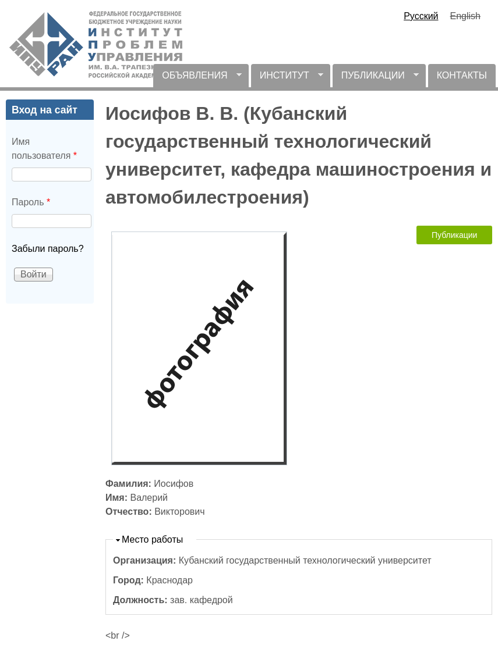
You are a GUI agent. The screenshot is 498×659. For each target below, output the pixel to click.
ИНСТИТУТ (287, 78)
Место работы (152, 539)
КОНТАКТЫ (462, 75)
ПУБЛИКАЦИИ (376, 78)
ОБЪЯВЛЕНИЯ (197, 78)
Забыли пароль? (48, 249)
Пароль (31, 202)
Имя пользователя (44, 149)
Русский (421, 16)
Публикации (454, 235)
